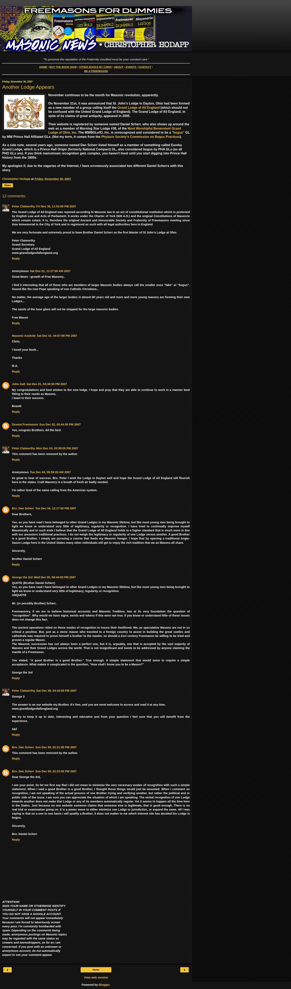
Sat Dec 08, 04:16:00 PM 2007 (56, 690)
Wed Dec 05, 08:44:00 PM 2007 (55, 577)
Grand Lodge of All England (138, 107)
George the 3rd (22, 577)
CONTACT (144, 67)
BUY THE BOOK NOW (63, 67)
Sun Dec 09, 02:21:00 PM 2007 (56, 747)
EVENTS (131, 67)
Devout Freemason (25, 424)
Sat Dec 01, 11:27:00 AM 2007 (50, 271)
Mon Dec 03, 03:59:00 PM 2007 (57, 448)
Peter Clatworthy (23, 206)
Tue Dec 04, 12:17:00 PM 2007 (55, 508)
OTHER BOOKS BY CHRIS (95, 67)
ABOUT (118, 67)
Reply (16, 258)
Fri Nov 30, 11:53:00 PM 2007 (56, 206)
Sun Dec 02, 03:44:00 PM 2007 (60, 424)
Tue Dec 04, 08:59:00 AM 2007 (50, 472)
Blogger (104, 984)
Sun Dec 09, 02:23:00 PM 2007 (56, 771)
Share (7, 185)
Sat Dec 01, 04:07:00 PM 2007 (57, 335)
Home (96, 969)
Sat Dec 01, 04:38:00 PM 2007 (46, 384)
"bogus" (178, 132)
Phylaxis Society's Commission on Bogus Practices (140, 136)
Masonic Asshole (24, 335)
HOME (43, 67)
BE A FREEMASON (96, 71)
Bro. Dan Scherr (23, 508)
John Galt (18, 384)
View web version (96, 977)
